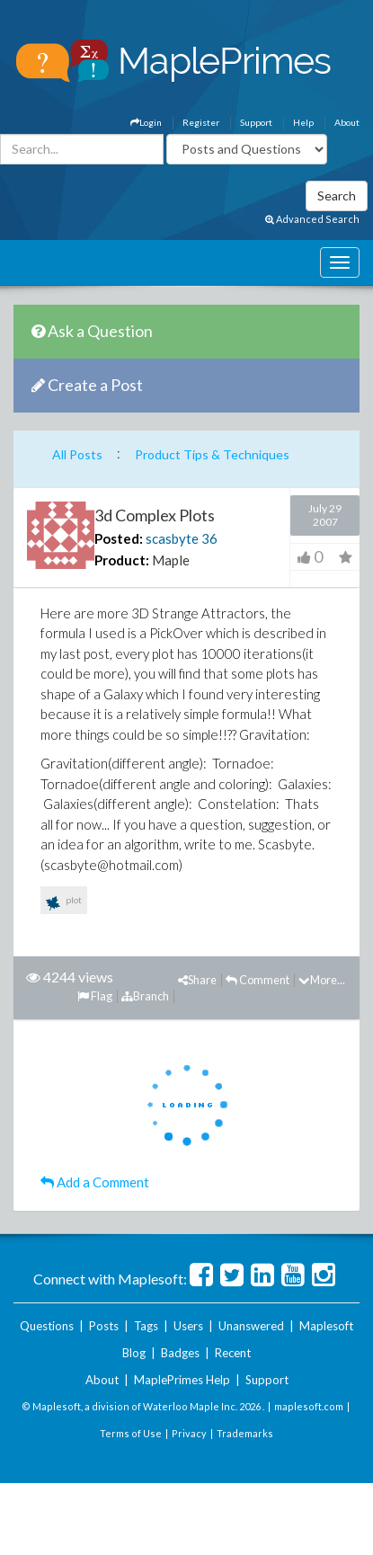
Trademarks (245, 1433)
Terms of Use (131, 1433)
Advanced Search (312, 219)
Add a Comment (94, 1182)
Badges (180, 1353)
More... (321, 980)
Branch (145, 996)
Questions (47, 1326)
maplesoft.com (308, 1406)
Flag (94, 996)
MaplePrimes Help (182, 1380)
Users (188, 1326)
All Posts (77, 454)
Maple (171, 560)
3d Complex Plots (154, 515)
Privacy (189, 1433)
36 (209, 538)
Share (197, 980)
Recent (233, 1353)
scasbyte (172, 538)
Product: (121, 560)
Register (200, 122)
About (347, 122)
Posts (104, 1326)
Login (146, 122)
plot (64, 903)
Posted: (118, 538)
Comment (257, 980)
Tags (146, 1326)
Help (303, 122)
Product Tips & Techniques (212, 454)
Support (256, 122)
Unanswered (251, 1326)
